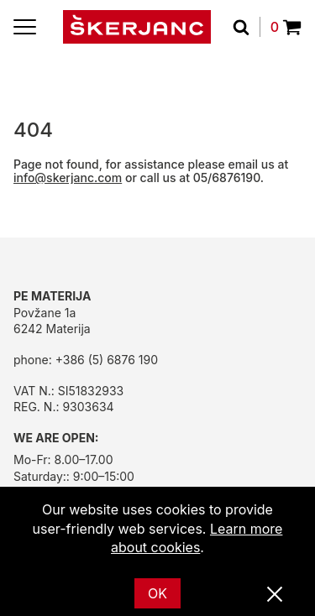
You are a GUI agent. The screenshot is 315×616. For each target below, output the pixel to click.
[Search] (246, 27)
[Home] (137, 27)
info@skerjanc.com (67, 177)
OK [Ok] (157, 593)
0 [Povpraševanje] (286, 27)
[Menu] (24, 26)
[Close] (274, 595)
